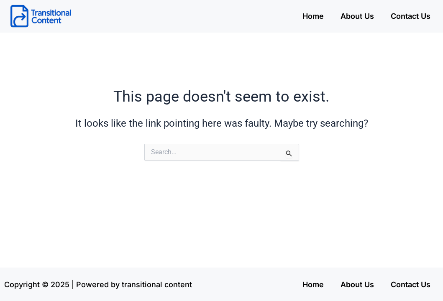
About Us (357, 16)
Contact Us (410, 16)
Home (313, 16)
